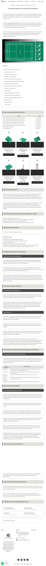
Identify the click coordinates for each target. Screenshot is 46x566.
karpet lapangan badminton (13, 23)
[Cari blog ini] (43, 1)
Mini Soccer (33, 1)
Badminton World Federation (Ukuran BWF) (13, 98)
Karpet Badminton (11, 1)
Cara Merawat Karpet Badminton (10, 74)
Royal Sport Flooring (7, 496)
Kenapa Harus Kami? (8, 102)
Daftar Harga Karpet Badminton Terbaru (12, 70)
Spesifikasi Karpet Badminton (10, 77)
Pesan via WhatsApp (9, 154)
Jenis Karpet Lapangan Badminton (11, 84)
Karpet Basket (20, 1)
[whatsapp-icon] (28, 560)
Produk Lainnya (7, 104)
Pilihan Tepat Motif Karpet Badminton (11, 93)
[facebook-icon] (21, 560)
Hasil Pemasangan (8, 100)
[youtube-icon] (25, 560)
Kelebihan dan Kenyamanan (9, 88)
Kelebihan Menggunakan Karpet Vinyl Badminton (14, 81)
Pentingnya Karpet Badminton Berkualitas (12, 79)
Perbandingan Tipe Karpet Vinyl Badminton (13, 86)
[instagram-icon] (18, 560)
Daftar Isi (23, 66)
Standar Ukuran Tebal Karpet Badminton (12, 95)
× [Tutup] (8, 562)
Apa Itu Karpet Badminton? (9, 72)
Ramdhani (30, 564)
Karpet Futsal (40, 1)
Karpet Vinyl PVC (7, 91)
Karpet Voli (27, 1)
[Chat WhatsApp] (2, 563)
